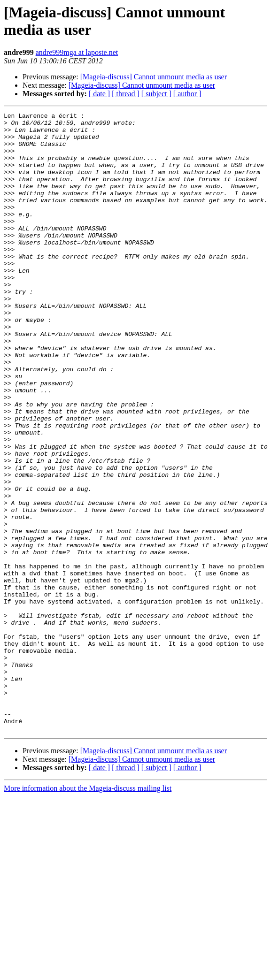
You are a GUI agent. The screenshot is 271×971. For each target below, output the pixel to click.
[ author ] (187, 94)
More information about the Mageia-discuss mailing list (87, 912)
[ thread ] (125, 94)
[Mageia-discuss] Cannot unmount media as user (153, 77)
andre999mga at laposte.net (77, 52)
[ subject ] (156, 94)
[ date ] (99, 94)
